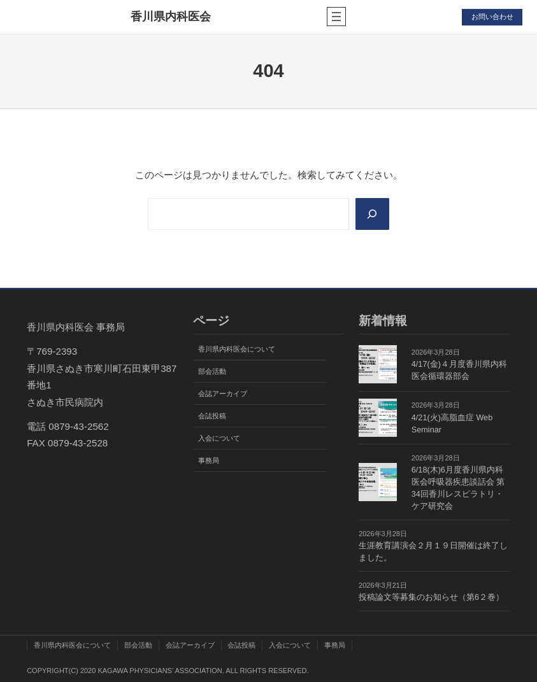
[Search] (372, 214)
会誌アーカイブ (222, 393)
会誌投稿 (212, 416)
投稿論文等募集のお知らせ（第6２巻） (431, 597)
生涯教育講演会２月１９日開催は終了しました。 (433, 551)
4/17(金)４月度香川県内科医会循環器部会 (459, 370)
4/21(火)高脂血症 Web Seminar (452, 423)
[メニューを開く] (336, 16)
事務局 (208, 460)
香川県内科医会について (236, 349)
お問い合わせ (492, 16)
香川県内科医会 (171, 16)
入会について (219, 438)
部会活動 (212, 371)
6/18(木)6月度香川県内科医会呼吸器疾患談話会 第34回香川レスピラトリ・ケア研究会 (458, 488)
